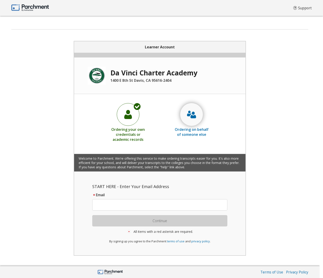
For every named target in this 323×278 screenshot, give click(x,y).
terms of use (176, 241)
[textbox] (162, 204)
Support (302, 9)
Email (98, 194)
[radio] (128, 122)
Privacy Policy (297, 272)
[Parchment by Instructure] (110, 272)
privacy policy (200, 241)
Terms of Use (271, 272)
